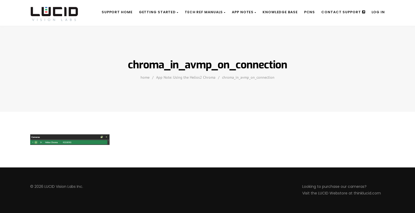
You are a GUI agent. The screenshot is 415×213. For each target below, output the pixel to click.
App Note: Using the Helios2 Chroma (185, 77)
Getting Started (158, 12)
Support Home (117, 12)
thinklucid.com (367, 193)
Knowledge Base (280, 12)
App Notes (244, 12)
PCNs (309, 12)
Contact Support (343, 12)
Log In (378, 12)
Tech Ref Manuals (205, 12)
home (145, 77)
